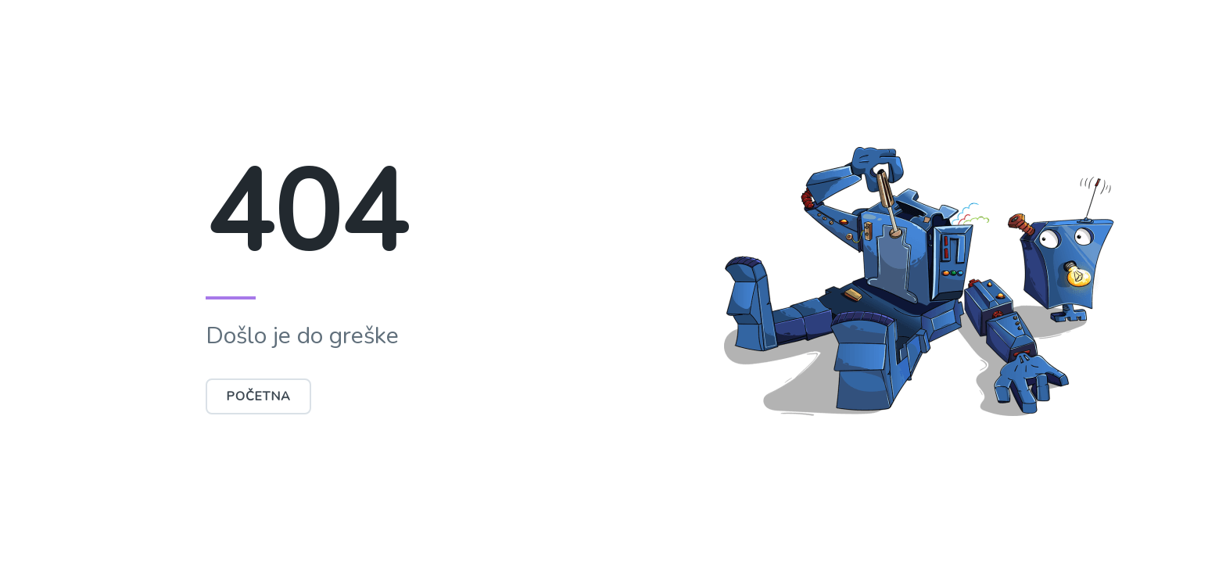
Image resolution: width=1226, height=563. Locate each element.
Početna (258, 396)
